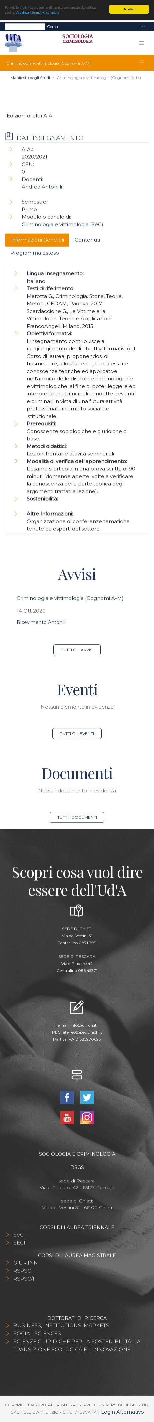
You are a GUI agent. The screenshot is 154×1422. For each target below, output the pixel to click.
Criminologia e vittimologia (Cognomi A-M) (70, 598)
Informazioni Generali (37, 240)
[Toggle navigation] (142, 26)
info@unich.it (83, 1025)
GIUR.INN (25, 1263)
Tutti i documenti (77, 817)
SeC (18, 1234)
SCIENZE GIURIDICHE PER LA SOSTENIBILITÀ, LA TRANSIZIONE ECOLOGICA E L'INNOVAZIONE (77, 1345)
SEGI (19, 1242)
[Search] (25, 26)
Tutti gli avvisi (77, 649)
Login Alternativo (122, 1412)
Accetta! (129, 9)
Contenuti (87, 240)
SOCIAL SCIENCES (37, 1333)
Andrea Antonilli (42, 187)
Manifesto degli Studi (30, 77)
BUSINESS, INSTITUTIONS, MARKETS (61, 1325)
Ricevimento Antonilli (41, 622)
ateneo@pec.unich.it (82, 1032)
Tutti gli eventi (77, 733)
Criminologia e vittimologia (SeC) (62, 224)
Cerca (52, 26)
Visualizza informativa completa (37, 12)
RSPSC (22, 1271)
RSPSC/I (23, 1279)
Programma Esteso (34, 253)
